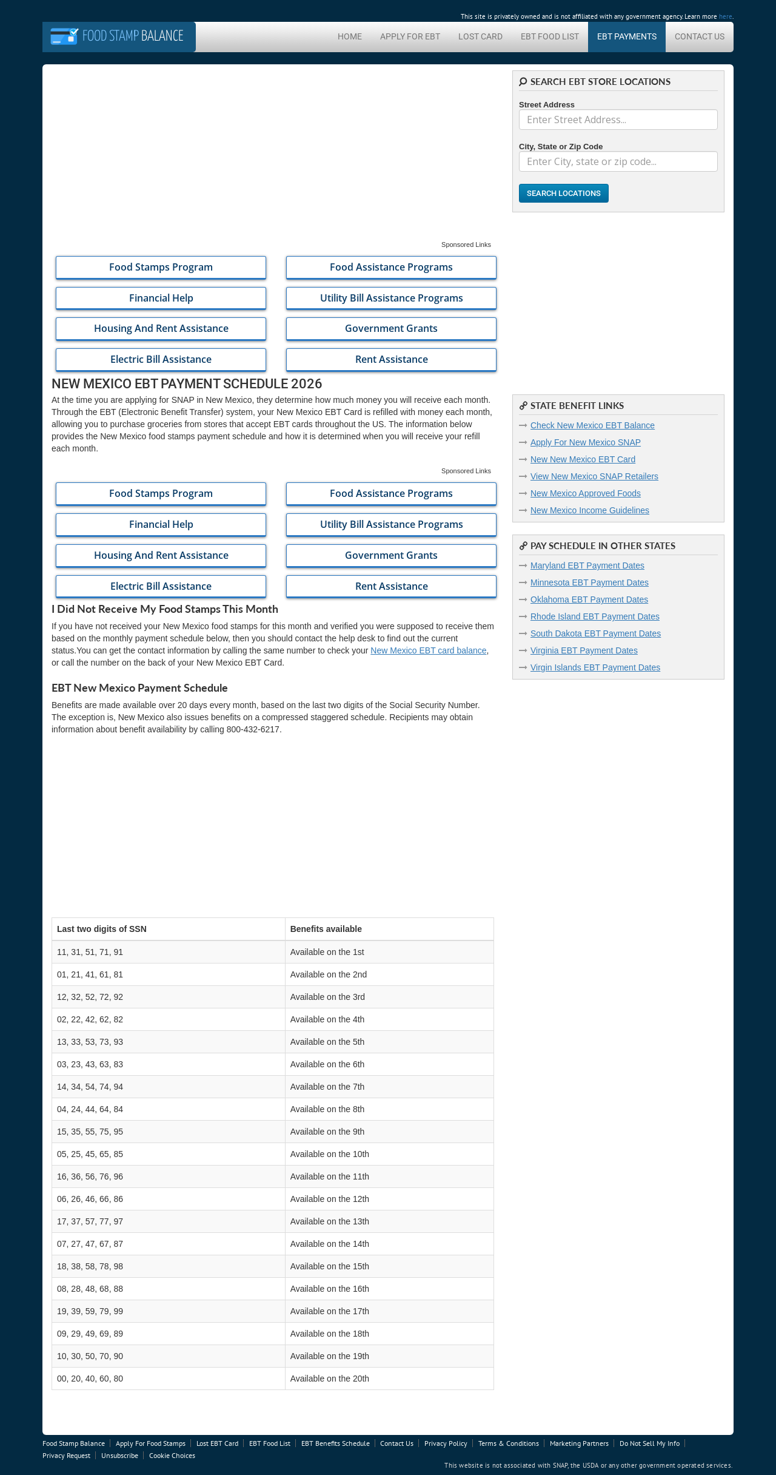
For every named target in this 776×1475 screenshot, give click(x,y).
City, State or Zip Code (561, 146)
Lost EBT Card (217, 1443)
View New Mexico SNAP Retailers (594, 476)
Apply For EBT (410, 36)
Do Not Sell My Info (650, 1443)
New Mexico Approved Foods (585, 493)
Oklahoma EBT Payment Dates (589, 599)
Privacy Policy (445, 1443)
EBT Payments (627, 36)
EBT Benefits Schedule (335, 1443)
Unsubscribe (119, 1455)
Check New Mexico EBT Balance (592, 425)
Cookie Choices (172, 1455)
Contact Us (699, 36)
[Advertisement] (273, 155)
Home (350, 36)
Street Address (547, 104)
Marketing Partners (579, 1443)
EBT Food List (550, 36)
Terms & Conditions (508, 1443)
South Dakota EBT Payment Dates (595, 633)
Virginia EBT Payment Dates (584, 650)
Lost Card (480, 36)
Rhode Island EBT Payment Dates (595, 616)
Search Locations (564, 193)
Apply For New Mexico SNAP (585, 442)
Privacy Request (66, 1455)
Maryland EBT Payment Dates (587, 565)
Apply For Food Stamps (151, 1443)
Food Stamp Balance (73, 1443)
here (725, 16)
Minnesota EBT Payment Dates (589, 582)
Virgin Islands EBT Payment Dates (595, 667)
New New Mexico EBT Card (582, 459)
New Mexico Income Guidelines (589, 510)
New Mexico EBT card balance (428, 650)
